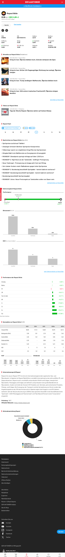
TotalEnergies (18, 195)
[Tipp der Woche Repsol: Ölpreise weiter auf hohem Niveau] (32, 112)
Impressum (5, 462)
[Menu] (62, 2)
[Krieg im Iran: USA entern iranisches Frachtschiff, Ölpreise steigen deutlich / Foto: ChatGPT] (32, 92)
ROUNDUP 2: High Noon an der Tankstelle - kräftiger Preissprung (26, 160)
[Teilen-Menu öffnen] (2, 30)
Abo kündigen (5, 483)
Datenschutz (5, 468)
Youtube (6, 526)
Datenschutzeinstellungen (9, 474)
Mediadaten (5, 459)
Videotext (4, 477)
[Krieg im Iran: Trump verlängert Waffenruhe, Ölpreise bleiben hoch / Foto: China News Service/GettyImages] (32, 81)
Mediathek (4, 492)
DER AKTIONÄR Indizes (8, 504)
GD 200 (32, 128)
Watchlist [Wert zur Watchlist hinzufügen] (7, 25)
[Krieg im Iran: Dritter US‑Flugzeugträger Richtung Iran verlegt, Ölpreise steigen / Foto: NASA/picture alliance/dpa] (32, 71)
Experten (4, 495)
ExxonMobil (7, 202)
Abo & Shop (5, 507)
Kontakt (6, 523)
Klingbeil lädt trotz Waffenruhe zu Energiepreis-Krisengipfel (24, 153)
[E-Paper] (26, 555)
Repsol (60, 202)
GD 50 (26, 128)
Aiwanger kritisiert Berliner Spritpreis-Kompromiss (21, 146)
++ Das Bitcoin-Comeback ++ (33, 6)
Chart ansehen (20, 28)
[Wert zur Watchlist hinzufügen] (48, 555)
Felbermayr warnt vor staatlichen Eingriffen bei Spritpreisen (24, 150)
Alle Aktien (4, 489)
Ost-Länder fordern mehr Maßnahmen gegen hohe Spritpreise (25, 166)
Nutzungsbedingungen (8, 465)
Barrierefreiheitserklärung (9, 471)
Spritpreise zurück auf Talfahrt (14, 143)
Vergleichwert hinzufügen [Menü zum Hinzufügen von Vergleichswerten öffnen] (11, 128)
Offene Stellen (6, 480)
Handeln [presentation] (61, 532)
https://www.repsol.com (22, 403)
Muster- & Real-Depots (8, 501)
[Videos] (5, 555)
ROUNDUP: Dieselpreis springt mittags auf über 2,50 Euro (23, 156)
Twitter (6, 537)
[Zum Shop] (16, 555)
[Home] (37, 555)
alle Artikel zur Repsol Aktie (57, 100)
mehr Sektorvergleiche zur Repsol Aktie (54, 271)
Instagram (6, 530)
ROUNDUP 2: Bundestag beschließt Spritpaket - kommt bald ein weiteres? (29, 169)
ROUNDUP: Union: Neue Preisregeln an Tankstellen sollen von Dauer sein (28, 179)
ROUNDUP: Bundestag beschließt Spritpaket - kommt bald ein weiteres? (28, 173)
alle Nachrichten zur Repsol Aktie (55, 183)
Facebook (6, 533)
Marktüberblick (6, 498)
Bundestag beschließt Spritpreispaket (16, 176)
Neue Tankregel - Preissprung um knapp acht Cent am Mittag (24, 163)
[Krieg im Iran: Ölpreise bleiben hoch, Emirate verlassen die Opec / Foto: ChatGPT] (32, 61)
